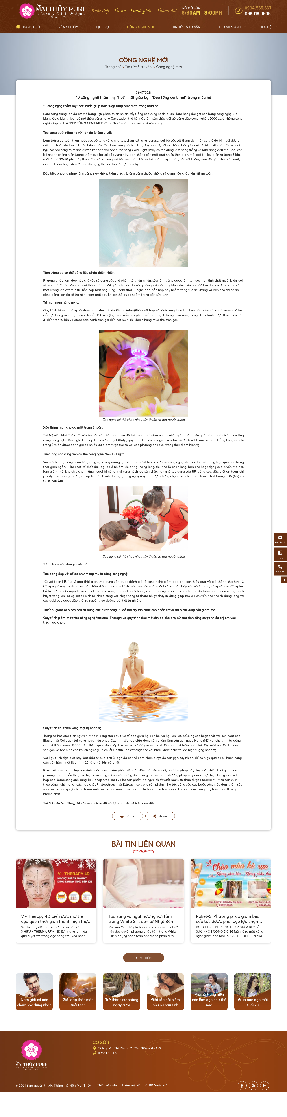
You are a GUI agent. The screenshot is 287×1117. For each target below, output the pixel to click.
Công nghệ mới (140, 27)
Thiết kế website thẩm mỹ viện (119, 1085)
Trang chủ (30, 27)
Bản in (127, 816)
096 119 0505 (107, 1053)
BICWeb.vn (157, 1085)
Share (160, 816)
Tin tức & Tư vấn (186, 27)
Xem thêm (144, 958)
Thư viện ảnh (230, 27)
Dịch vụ (102, 27)
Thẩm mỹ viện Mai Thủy (72, 1085)
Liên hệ (265, 27)
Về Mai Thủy (68, 27)
